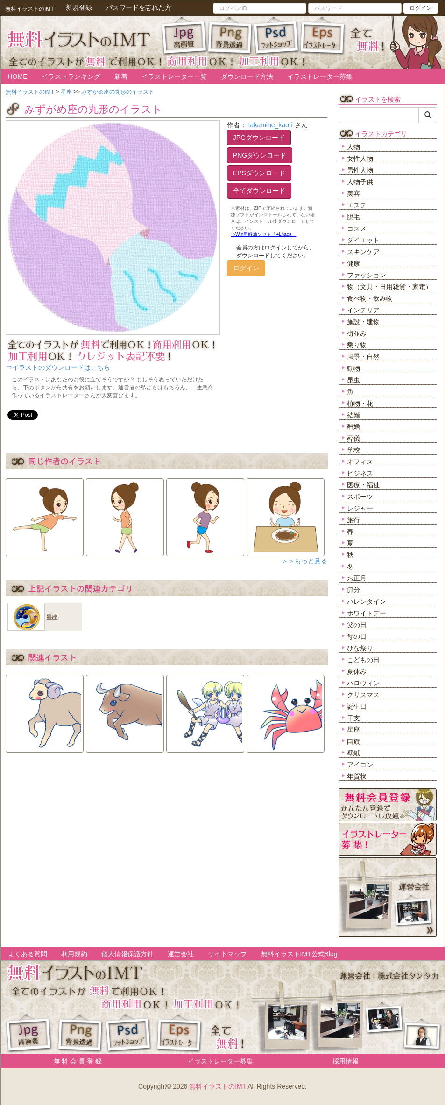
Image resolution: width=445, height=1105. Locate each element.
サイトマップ (227, 954)
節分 (353, 590)
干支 (353, 718)
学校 (353, 450)
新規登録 (79, 7)
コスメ (357, 228)
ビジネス (360, 473)
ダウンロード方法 (247, 76)
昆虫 (353, 380)
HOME (18, 76)
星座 (353, 729)
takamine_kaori (270, 125)
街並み (357, 333)
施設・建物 (363, 321)
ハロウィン (363, 683)
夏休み (357, 671)
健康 (353, 263)
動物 (353, 368)
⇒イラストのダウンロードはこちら (58, 367)
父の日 (357, 624)
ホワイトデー (366, 613)
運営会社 (181, 954)
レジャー (360, 508)
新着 (120, 76)
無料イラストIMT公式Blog (299, 954)
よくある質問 (27, 954)
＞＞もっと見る (304, 561)
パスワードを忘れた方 (138, 7)
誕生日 (357, 706)
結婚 (353, 415)
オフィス (360, 461)
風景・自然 (363, 356)
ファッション (366, 275)
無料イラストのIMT (217, 1086)
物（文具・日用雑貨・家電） (389, 286)
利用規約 (74, 954)
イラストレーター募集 (320, 76)
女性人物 (360, 158)
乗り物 (357, 345)
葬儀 (353, 438)
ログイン (421, 8)
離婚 (353, 426)
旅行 (353, 520)
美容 (353, 193)
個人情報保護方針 (127, 954)
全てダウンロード (259, 190)
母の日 (357, 636)
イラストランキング (71, 76)
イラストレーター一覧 (174, 76)
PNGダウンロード (259, 155)
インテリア (363, 310)
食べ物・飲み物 (370, 298)
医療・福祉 (363, 485)
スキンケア (363, 252)
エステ (357, 205)
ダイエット (363, 240)
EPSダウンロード (259, 173)
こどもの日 (363, 659)
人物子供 (360, 182)
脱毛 (353, 217)
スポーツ (360, 496)
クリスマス (363, 694)
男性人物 (360, 170)
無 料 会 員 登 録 (74, 1061)
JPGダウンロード (259, 137)
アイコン (360, 764)
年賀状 (357, 776)
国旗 (353, 741)
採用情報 (345, 1061)
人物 (353, 147)
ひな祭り (360, 648)
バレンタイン (366, 601)
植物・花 (360, 403)
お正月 (357, 578)
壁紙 (353, 753)
